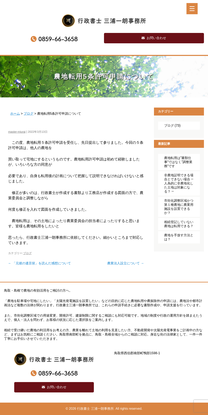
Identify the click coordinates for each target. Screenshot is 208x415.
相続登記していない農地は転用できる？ (178, 224)
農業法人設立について (125, 263)
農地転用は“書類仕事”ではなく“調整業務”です (178, 162)
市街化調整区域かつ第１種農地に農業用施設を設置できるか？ (178, 207)
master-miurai (17, 131)
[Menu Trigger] (192, 8)
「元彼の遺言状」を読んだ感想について (39, 263)
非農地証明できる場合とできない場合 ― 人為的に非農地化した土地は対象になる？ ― (178, 183)
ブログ (27, 253)
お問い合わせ (156, 38)
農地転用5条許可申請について (104, 76)
